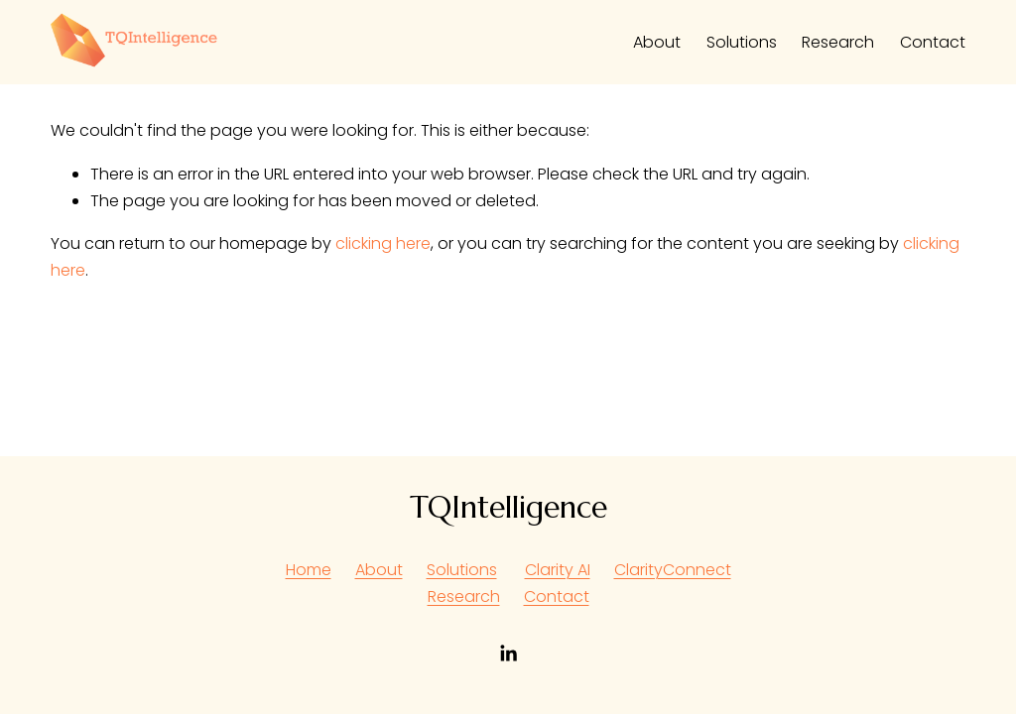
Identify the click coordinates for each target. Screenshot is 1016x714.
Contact (932, 42)
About (657, 42)
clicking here (383, 243)
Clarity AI (557, 569)
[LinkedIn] (508, 653)
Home (308, 569)
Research (838, 42)
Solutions (741, 42)
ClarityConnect (672, 569)
